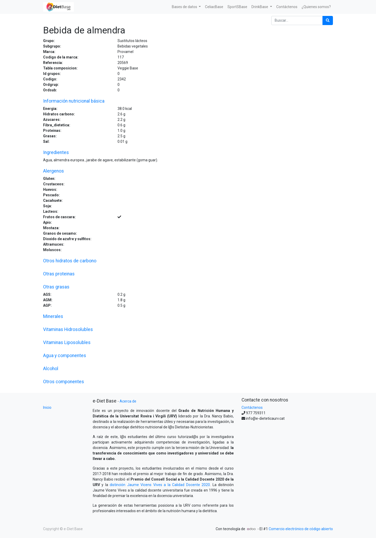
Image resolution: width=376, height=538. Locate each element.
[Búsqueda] (327, 20)
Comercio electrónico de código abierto (301, 529)
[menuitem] (214, 7)
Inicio (47, 407)
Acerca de (128, 401)
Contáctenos (252, 407)
